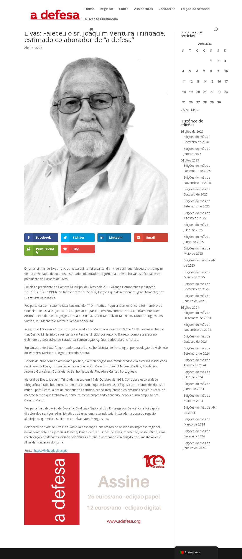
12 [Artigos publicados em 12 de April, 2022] (191, 81)
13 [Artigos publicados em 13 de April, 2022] (198, 81)
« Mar (184, 110)
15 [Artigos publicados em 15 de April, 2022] (212, 81)
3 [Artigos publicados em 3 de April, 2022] (225, 61)
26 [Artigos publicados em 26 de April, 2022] (191, 102)
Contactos (167, 9)
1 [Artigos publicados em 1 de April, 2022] (211, 61)
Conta (123, 9)
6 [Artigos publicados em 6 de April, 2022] (197, 71)
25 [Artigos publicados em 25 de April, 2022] (184, 102)
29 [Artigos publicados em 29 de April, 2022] (212, 102)
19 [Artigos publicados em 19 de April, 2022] (191, 92)
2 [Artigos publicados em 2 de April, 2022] (218, 61)
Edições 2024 (189, 307)
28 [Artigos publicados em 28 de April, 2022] (205, 102)
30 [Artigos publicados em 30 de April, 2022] (219, 102)
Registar (106, 9)
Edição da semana (195, 9)
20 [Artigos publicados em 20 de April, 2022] (198, 92)
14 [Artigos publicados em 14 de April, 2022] (205, 81)
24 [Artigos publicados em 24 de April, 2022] (226, 92)
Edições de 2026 (191, 131)
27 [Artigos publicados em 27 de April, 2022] (198, 102)
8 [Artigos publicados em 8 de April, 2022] (211, 71)
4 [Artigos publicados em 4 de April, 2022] (183, 71)
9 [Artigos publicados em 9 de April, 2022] (218, 71)
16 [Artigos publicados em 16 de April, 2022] (219, 81)
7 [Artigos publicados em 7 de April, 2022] (204, 71)
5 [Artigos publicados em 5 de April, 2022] (190, 71)
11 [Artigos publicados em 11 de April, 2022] (184, 81)
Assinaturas (143, 9)
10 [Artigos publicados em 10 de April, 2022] (226, 71)
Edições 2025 (189, 160)
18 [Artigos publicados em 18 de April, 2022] (184, 92)
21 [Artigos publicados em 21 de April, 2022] (205, 92)
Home (89, 9)
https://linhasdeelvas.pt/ (50, 450)
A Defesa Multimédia (101, 19)
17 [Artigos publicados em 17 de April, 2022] (226, 81)
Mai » (195, 110)
